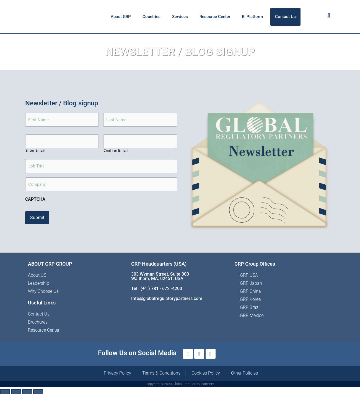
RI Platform (252, 16)
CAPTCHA (35, 199)
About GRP (121, 16)
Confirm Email (115, 151)
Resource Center (215, 16)
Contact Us (285, 16)
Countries (151, 16)
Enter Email (35, 151)
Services (180, 16)
